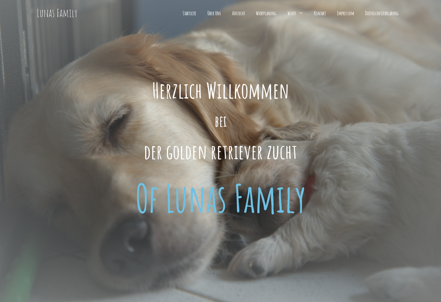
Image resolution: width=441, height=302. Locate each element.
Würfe (292, 13)
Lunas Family (57, 13)
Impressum (345, 13)
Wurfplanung (266, 13)
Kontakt (320, 13)
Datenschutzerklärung (382, 13)
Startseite (189, 13)
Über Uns (214, 13)
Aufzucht (238, 13)
